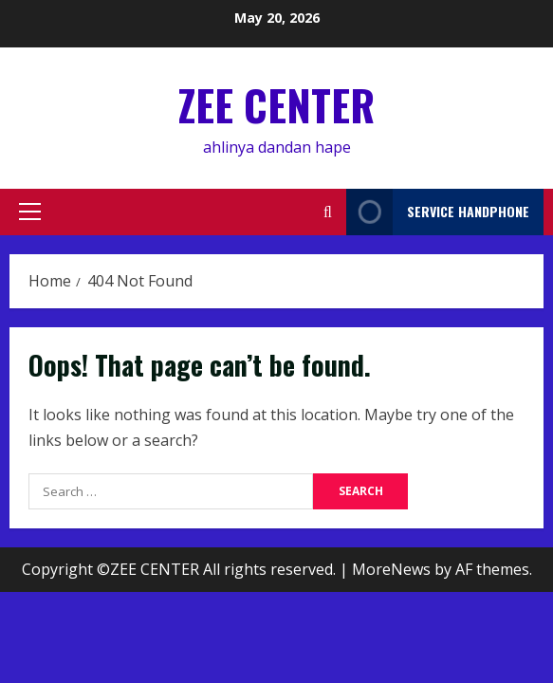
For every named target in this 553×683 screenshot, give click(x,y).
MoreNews (391, 569)
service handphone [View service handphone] (437, 212)
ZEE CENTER (276, 105)
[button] (29, 211)
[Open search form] (327, 212)
